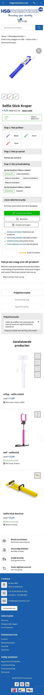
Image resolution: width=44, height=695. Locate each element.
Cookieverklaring (8, 665)
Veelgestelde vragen (9, 624)
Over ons (4, 620)
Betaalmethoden (8, 643)
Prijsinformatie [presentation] (22, 292)
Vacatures (5, 650)
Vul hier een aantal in (12, 158)
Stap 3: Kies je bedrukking (17, 164)
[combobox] (18, 27)
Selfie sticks (31, 39)
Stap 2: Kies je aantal (14, 151)
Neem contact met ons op (13, 277)
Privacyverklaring (8, 668)
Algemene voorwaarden (10, 661)
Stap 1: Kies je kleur (13, 127)
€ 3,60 (8, 398)
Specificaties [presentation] (22, 306)
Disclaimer (5, 672)
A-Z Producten (7, 627)
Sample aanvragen (23, 225)
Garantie (4, 646)
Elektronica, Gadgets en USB (12, 39)
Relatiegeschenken (16, 36)
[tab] (22, 293)
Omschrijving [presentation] (22, 299)
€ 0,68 (8, 456)
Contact (4, 639)
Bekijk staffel (27, 111)
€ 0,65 (8, 517)
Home (3, 36)
